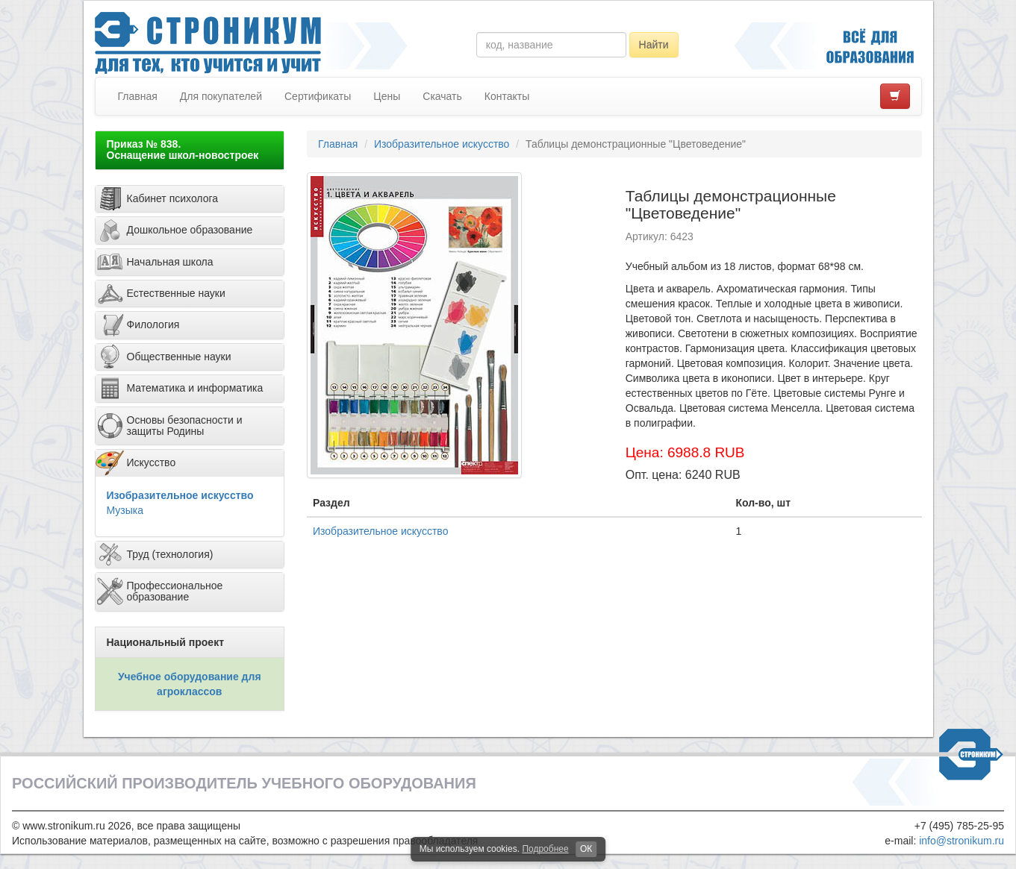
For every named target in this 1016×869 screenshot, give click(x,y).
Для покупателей (221, 96)
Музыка (125, 510)
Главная (138, 96)
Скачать (442, 96)
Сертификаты (317, 96)
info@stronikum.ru (961, 841)
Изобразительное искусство (180, 495)
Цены (386, 96)
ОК (586, 849)
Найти (654, 45)
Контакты (506, 96)
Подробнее (545, 849)
